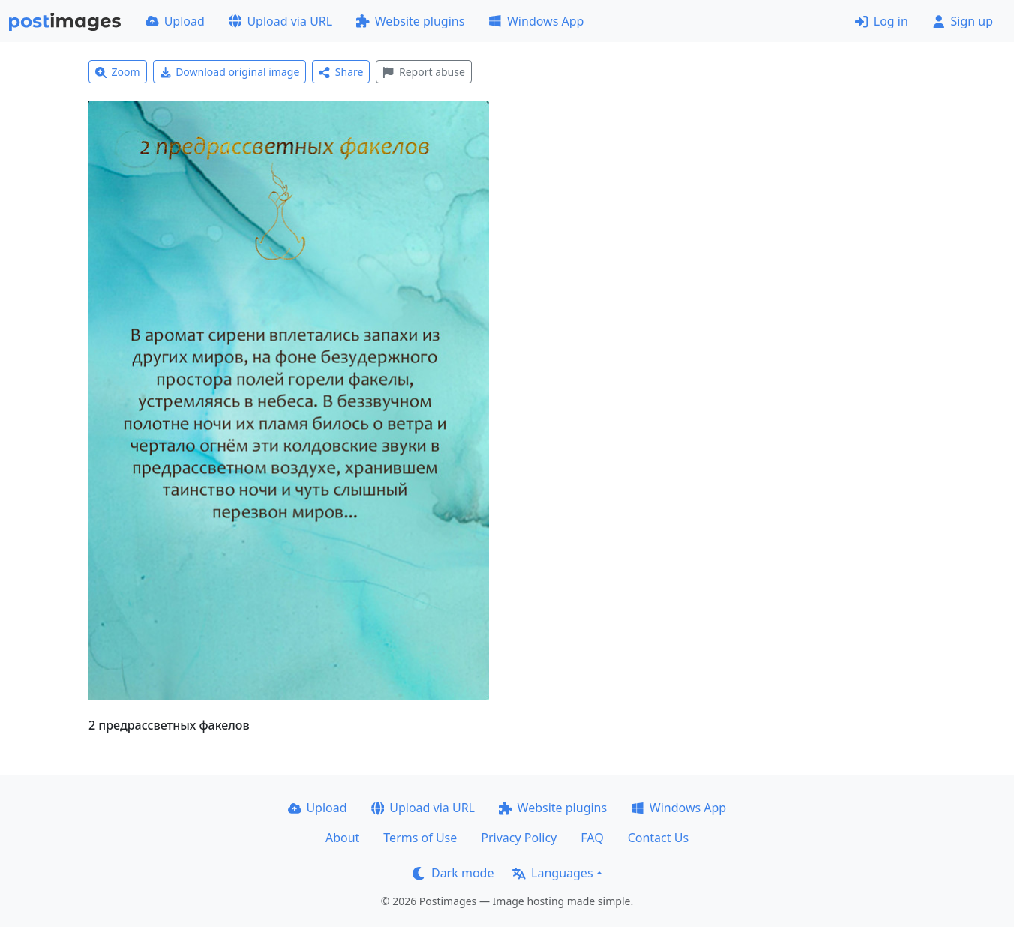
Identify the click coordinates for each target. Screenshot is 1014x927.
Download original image (230, 71)
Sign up (962, 21)
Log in (881, 21)
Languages (552, 873)
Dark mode (453, 873)
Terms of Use (420, 838)
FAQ (591, 838)
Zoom (117, 71)
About (342, 838)
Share (341, 71)
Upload (175, 21)
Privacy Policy (518, 838)
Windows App (536, 21)
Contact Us (658, 838)
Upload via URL (280, 21)
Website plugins (410, 21)
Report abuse (423, 71)
